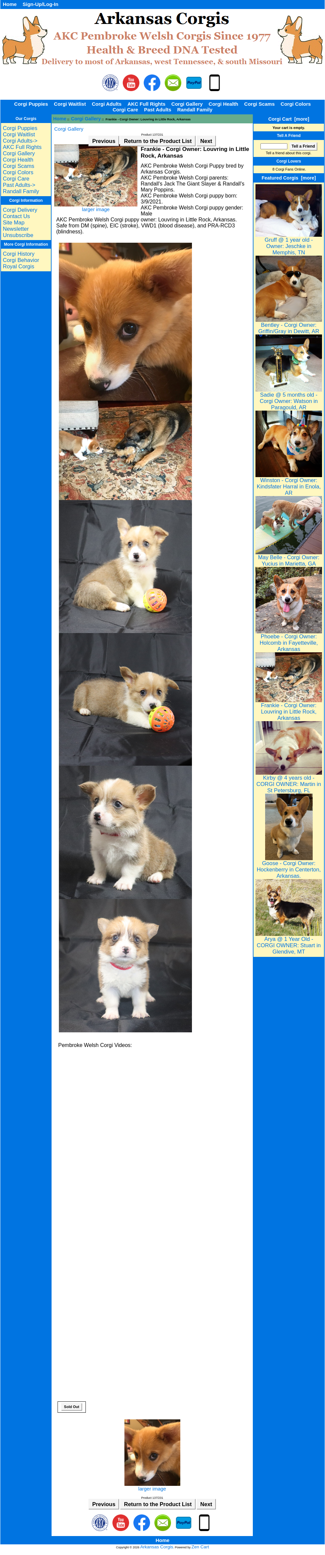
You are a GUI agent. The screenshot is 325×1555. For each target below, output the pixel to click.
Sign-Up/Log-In (40, 4)
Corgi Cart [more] (288, 119)
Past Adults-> (19, 185)
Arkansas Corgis (156, 1546)
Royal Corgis (18, 266)
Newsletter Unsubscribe (18, 232)
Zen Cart (200, 1546)
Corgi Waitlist (70, 104)
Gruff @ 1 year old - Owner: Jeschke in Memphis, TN (288, 243)
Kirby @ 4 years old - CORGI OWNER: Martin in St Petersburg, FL (288, 781)
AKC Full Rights (146, 104)
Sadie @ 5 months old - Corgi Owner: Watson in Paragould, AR (288, 398)
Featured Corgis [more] (288, 178)
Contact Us (16, 216)
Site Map (13, 222)
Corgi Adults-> (20, 141)
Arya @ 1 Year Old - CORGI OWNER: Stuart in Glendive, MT (288, 943)
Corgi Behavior (21, 260)
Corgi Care (125, 109)
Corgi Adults (106, 104)
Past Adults (157, 109)
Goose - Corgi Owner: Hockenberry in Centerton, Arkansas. (289, 867)
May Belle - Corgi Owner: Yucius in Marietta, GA (288, 558)
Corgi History (18, 254)
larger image (152, 1486)
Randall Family (195, 109)
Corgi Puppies (31, 104)
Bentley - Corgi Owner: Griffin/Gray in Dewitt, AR (288, 325)
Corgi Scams (259, 104)
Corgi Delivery (20, 210)
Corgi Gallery (86, 118)
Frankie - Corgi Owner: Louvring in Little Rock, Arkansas (288, 709)
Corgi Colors (296, 104)
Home (10, 4)
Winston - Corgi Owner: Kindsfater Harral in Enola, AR (288, 484)
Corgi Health (223, 104)
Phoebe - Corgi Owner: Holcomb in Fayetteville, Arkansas (288, 640)
